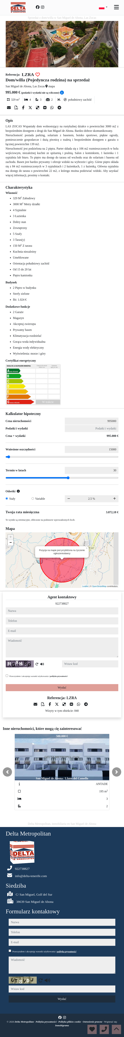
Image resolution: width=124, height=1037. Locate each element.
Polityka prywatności (46, 1021)
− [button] (10, 543)
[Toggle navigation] (116, 7)
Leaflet (85, 586)
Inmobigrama (62, 1025)
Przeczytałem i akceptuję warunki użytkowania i (38, 676)
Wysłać (62, 687)
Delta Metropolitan (25, 1021)
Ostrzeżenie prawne (93, 1021)
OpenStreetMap (99, 586)
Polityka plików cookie (70, 1021)
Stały (12, 498)
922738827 (62, 603)
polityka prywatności (59, 676)
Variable (40, 498)
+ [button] (10, 537)
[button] (7, 772)
